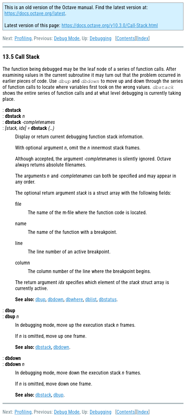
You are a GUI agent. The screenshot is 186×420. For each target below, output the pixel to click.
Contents (126, 38)
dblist (91, 299)
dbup (40, 299)
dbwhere (74, 299)
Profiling (23, 38)
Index (142, 38)
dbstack (43, 347)
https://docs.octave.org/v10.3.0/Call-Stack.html (110, 25)
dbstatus (108, 299)
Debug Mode (67, 38)
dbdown (55, 299)
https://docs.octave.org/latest (34, 13)
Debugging (100, 38)
